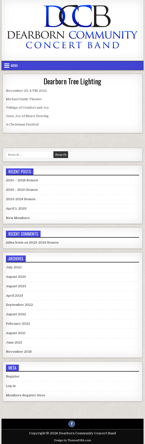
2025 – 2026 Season (22, 180)
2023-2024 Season (20, 199)
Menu (14, 65)
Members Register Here (25, 395)
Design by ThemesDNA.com (72, 440)
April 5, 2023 (16, 208)
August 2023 (16, 286)
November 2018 (19, 351)
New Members (18, 218)
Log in (11, 386)
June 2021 (14, 342)
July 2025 (14, 267)
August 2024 (16, 277)
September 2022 (19, 305)
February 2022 (18, 323)
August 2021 (15, 333)
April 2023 (14, 295)
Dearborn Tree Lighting (72, 81)
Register (13, 376)
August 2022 (16, 314)
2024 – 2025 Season (22, 189)
